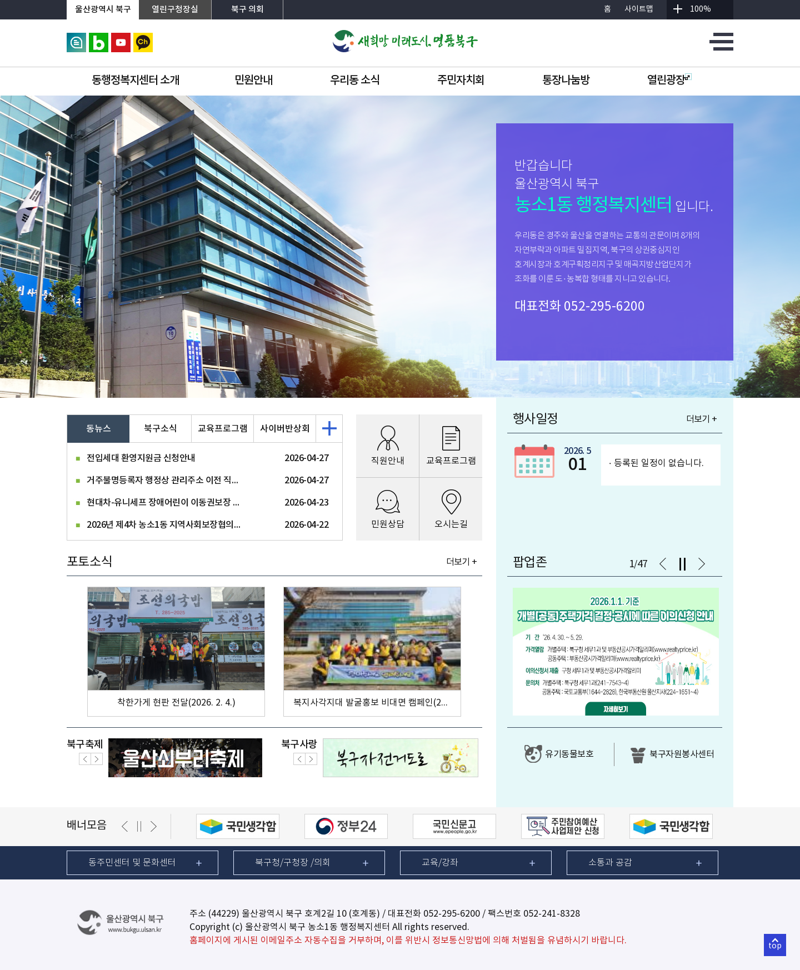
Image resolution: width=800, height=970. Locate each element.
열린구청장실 (175, 9)
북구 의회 (247, 9)
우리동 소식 (354, 80)
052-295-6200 (604, 306)
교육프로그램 (223, 429)
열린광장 (669, 80)
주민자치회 (460, 80)
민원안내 (253, 80)
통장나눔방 (565, 80)
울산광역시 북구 (103, 9)
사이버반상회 (285, 429)
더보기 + (461, 562)
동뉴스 (98, 429)
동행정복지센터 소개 (135, 80)
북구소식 (160, 429)
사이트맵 (638, 9)
